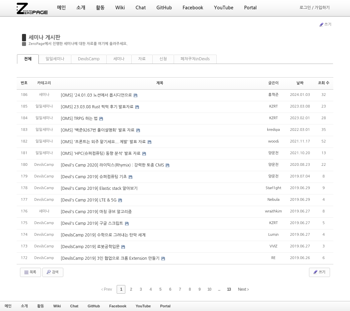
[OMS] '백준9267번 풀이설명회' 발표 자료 (98, 130)
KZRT (273, 106)
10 (209, 289)
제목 (159, 83)
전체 (28, 59)
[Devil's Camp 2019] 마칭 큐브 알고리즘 (96, 212)
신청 (163, 59)
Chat (74, 306)
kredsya (273, 130)
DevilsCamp (89, 59)
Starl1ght (273, 188)
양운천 (273, 153)
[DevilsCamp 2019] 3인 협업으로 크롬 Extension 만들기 (111, 258)
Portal (165, 306)
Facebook (117, 306)
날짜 (300, 83)
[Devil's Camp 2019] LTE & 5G (89, 200)
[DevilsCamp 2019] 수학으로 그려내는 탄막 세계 (103, 235)
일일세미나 (55, 59)
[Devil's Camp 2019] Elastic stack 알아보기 (99, 188)
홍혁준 (273, 95)
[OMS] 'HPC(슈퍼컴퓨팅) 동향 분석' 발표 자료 (101, 154)
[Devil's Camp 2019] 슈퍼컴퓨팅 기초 (94, 177)
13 (229, 289)
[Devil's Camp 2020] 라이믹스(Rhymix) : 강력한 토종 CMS (113, 165)
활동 (40, 306)
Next (243, 289)
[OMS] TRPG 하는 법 (80, 119)
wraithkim (273, 211)
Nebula (273, 199)
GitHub (94, 306)
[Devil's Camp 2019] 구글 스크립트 (92, 223)
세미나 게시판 (44, 37)
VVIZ (273, 246)
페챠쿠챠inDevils (195, 59)
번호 (24, 83)
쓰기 (325, 24)
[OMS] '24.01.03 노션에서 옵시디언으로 (97, 95)
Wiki (57, 306)
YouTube (143, 306)
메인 (8, 306)
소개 (24, 306)
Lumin (273, 234)
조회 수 (323, 83)
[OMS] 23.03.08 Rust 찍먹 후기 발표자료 (98, 107)
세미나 (119, 59)
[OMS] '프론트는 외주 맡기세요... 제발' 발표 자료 (104, 142)
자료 (142, 59)
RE (273, 258)
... (219, 289)
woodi (273, 141)
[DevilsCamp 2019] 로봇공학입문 (91, 247)
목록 (30, 272)
